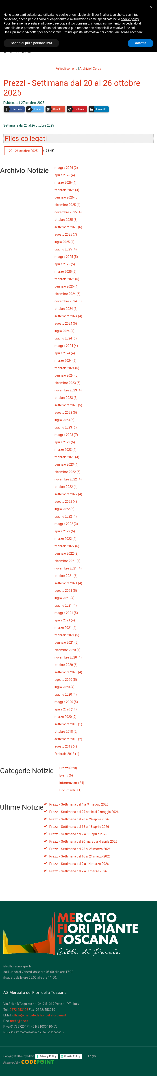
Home (10, 52)
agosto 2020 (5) (66, 679)
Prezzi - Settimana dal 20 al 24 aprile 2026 (79, 819)
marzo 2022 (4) (65, 538)
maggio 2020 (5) (66, 702)
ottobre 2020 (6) (66, 665)
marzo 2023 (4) (65, 449)
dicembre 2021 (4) (68, 561)
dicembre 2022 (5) (68, 472)
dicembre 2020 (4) (68, 650)
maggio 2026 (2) (66, 168)
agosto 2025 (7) (66, 234)
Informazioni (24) (71, 783)
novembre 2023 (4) (68, 390)
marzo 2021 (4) (65, 628)
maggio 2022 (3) (66, 524)
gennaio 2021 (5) (66, 642)
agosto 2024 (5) (66, 323)
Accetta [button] (140, 1067)
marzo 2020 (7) (65, 717)
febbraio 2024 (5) (67, 368)
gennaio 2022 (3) (66, 553)
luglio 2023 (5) (64, 420)
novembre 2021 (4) (68, 568)
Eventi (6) (66, 775)
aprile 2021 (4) (65, 620)
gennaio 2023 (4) (66, 464)
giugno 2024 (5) (66, 338)
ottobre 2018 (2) (66, 731)
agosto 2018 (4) (66, 746)
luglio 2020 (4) (64, 687)
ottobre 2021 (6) (66, 576)
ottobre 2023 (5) (66, 398)
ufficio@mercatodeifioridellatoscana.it (39, 1015)
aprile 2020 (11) (66, 709)
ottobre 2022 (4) (66, 487)
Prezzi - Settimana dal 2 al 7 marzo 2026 (78, 871)
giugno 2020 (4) (66, 694)
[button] (151, 1031)
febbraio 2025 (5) (67, 279)
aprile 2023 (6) (65, 442)
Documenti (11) (70, 790)
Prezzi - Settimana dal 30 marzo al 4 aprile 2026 (83, 841)
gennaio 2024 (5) (66, 375)
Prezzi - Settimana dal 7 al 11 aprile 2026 (78, 834)
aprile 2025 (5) (65, 264)
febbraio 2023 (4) (67, 457)
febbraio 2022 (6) (67, 546)
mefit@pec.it (19, 1021)
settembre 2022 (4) (68, 494)
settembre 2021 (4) (68, 583)
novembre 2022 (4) (68, 479)
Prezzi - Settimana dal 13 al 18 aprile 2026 (79, 826)
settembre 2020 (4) (68, 672)
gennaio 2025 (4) (66, 286)
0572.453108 (19, 1009)
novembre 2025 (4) (68, 212)
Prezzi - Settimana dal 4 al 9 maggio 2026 (78, 804)
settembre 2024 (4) (68, 316)
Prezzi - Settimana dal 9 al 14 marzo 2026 (79, 864)
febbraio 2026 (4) (67, 190)
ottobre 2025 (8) (66, 219)
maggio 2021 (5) (66, 613)
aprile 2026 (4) (65, 175)
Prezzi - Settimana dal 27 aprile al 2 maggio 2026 (84, 812)
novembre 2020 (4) (68, 657)
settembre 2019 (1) (68, 724)
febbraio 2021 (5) (67, 635)
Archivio (85, 68)
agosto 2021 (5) (66, 590)
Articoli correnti (66, 68)
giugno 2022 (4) (66, 516)
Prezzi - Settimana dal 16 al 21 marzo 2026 (80, 856)
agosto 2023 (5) (66, 412)
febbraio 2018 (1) (67, 754)
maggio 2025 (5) (66, 257)
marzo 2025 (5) (65, 271)
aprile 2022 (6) (65, 531)
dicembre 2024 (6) (68, 294)
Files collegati (26, 138)
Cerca (97, 68)
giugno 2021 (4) (66, 605)
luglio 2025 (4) (64, 242)
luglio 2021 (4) (64, 598)
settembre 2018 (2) (68, 739)
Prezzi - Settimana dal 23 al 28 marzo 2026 (80, 849)
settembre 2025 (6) (68, 227)
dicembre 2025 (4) (68, 205)
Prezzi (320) (68, 768)
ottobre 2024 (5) (66, 308)
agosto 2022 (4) (66, 501)
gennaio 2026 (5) (66, 197)
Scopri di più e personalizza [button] (31, 1067)
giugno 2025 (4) (66, 249)
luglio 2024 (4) (64, 331)
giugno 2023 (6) (66, 427)
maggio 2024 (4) (66, 346)
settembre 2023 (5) (68, 405)
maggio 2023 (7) (66, 435)
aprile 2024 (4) (65, 353)
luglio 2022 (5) (64, 509)
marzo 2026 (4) (65, 182)
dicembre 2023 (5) (68, 383)
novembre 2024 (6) (68, 301)
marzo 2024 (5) (65, 360)
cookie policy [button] (130, 1043)
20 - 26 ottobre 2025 (23, 150)
